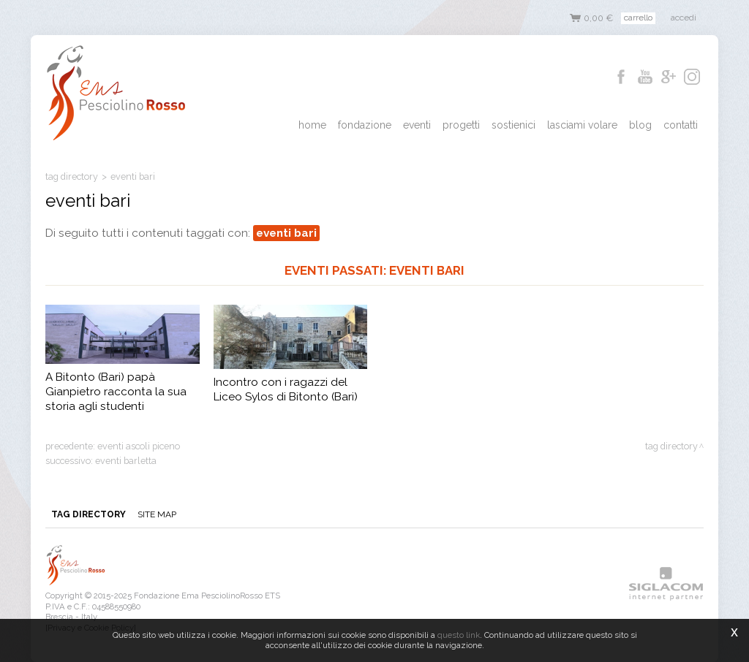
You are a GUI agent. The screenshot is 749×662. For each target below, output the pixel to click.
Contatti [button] (680, 125)
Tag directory (71, 176)
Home (312, 125)
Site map (157, 514)
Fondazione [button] (364, 125)
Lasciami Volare (582, 125)
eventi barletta (126, 460)
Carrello (638, 17)
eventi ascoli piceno (138, 446)
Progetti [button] (461, 125)
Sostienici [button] (513, 125)
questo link (458, 635)
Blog (640, 125)
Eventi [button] (417, 125)
